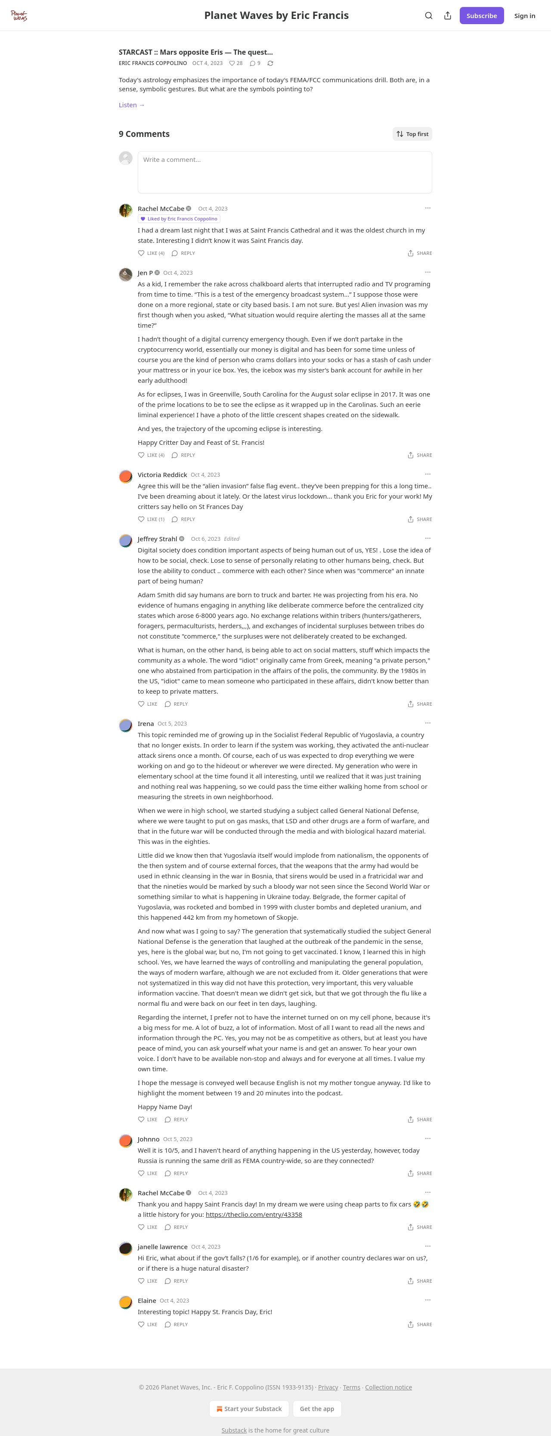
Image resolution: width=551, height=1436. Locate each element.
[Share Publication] (447, 15)
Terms (351, 1387)
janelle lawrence (163, 1246)
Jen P (145, 272)
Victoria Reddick (162, 474)
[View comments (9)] (255, 63)
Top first (412, 134)
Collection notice (388, 1387)
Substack (234, 1430)
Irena (146, 723)
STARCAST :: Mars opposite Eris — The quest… (196, 52)
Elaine (147, 1300)
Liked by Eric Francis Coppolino (178, 218)
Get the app (317, 1409)
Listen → (132, 104)
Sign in (525, 15)
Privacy (328, 1387)
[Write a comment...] (285, 172)
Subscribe (482, 15)
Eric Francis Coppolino (153, 63)
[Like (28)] (235, 63)
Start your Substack (248, 1409)
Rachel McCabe (161, 208)
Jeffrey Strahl (157, 538)
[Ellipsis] (428, 208)
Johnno (149, 1139)
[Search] (428, 15)
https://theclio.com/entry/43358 (254, 1214)
